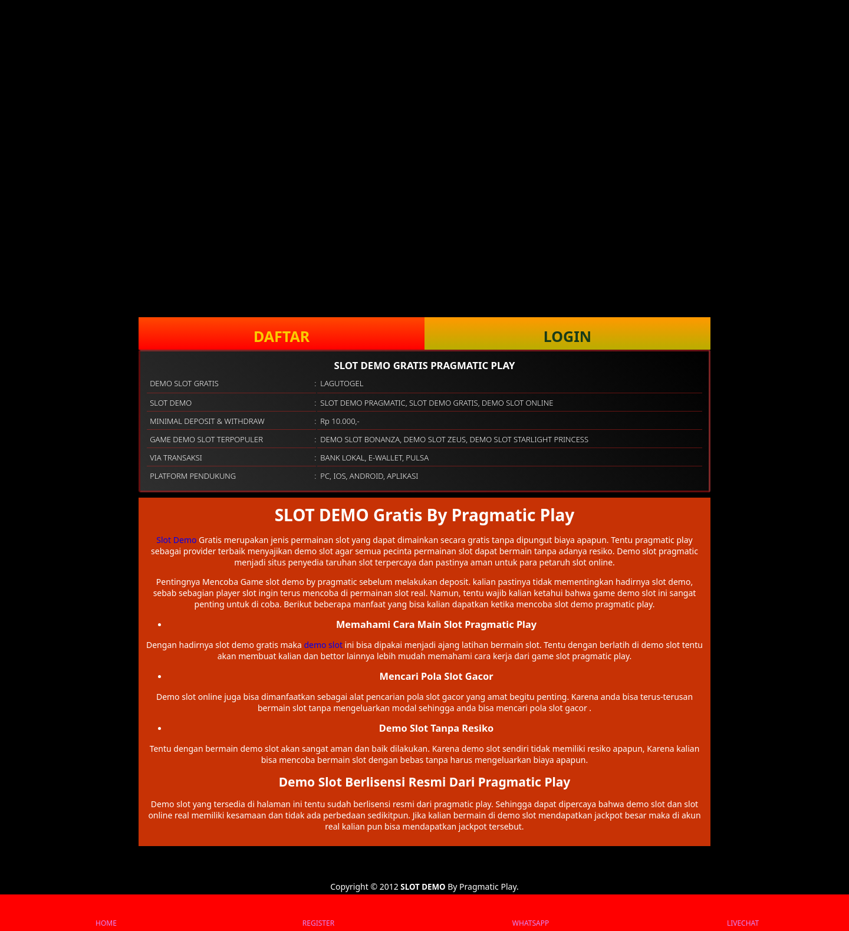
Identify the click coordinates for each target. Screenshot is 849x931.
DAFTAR (282, 336)
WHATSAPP (530, 912)
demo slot (323, 644)
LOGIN (567, 336)
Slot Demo (176, 539)
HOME (106, 912)
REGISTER (318, 912)
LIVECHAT (743, 912)
